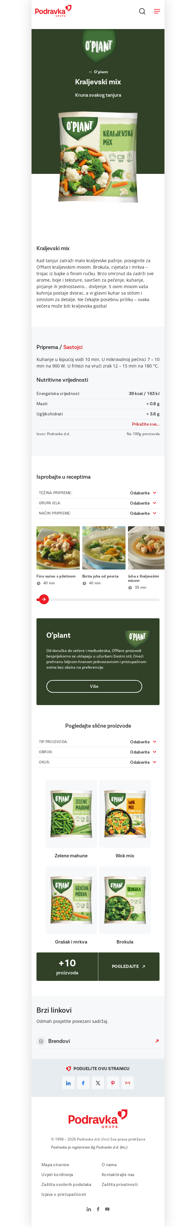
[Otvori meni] (157, 11)
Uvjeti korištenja (57, 1175)
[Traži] (142, 11)
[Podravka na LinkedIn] (89, 1209)
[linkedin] (68, 1082)
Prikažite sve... (146, 424)
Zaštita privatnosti (120, 1185)
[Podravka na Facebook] (98, 1209)
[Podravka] (53, 15)
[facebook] (83, 1082)
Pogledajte (129, 966)
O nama (109, 1165)
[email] (127, 1082)
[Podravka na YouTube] (107, 1209)
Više (94, 686)
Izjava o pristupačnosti (63, 1194)
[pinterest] (113, 1082)
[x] (98, 1082)
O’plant (98, 72)
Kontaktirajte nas (118, 1175)
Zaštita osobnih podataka (66, 1185)
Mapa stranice (55, 1165)
